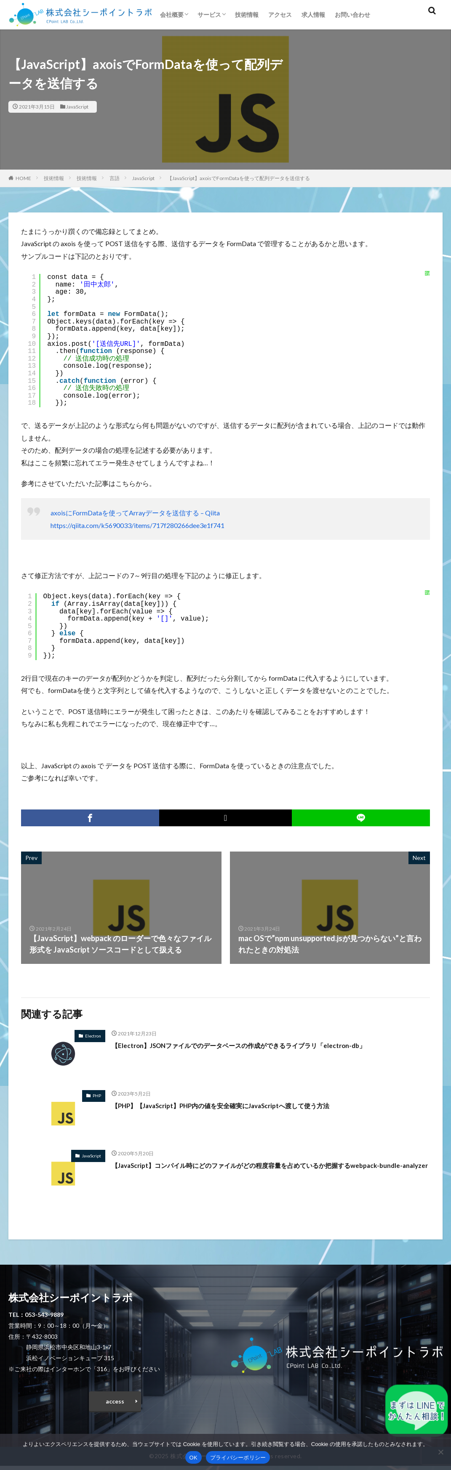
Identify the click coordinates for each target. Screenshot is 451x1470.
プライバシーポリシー (238, 1457)
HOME (23, 178)
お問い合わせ (352, 14)
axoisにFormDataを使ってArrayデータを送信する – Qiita (135, 513)
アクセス (280, 14)
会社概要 (172, 14)
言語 (114, 178)
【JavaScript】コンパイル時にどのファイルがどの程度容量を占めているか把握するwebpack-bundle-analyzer (255, 1170)
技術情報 (247, 14)
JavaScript (77, 106)
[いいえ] (440, 1452)
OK (193, 1457)
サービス (209, 14)
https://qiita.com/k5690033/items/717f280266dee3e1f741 (137, 525)
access (115, 1403)
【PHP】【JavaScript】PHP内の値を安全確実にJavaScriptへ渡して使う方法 (242, 1105)
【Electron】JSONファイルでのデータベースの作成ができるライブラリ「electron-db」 (263, 1045)
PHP (97, 1095)
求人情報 (313, 14)
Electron (93, 1035)
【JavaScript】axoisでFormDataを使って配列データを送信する (238, 178)
